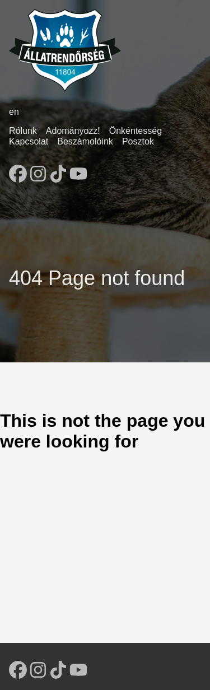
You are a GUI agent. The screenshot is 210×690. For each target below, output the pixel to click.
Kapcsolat (28, 141)
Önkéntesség (135, 131)
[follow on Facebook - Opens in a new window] (18, 170)
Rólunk (23, 131)
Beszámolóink (85, 141)
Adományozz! (73, 131)
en (14, 111)
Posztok (138, 141)
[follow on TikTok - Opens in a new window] (58, 170)
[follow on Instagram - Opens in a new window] (38, 170)
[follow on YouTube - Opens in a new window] (78, 170)
